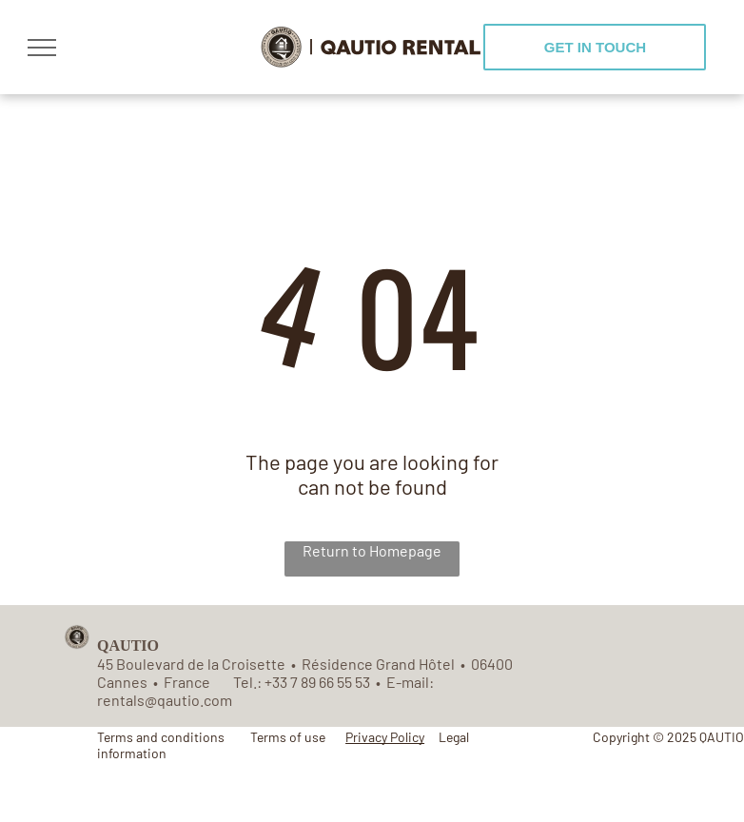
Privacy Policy (384, 737)
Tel (243, 682)
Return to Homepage (372, 550)
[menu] (42, 47)
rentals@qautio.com (164, 700)
